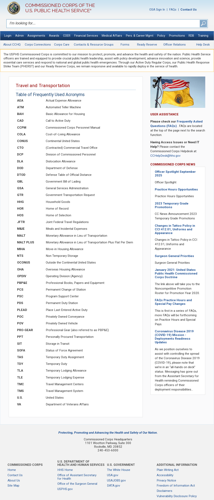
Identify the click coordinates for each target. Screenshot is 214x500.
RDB (191, 35)
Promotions (177, 35)
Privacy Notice (166, 480)
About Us (14, 480)
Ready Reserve (147, 44)
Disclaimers (164, 491)
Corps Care (61, 44)
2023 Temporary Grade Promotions (171, 205)
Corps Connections (38, 44)
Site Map (13, 485)
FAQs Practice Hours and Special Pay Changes (173, 302)
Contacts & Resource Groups (94, 44)
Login (7, 35)
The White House (118, 470)
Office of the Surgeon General (77, 484)
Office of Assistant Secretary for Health (76, 476)
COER (66, 35)
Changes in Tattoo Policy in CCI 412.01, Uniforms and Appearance (175, 229)
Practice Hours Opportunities (176, 189)
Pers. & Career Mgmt (139, 35)
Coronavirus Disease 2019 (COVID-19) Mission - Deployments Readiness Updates (174, 336)
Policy (161, 35)
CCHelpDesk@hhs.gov (165, 156)
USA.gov (112, 475)
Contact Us (15, 475)
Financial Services (86, 35)
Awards (54, 35)
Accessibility (165, 475)
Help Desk (203, 44)
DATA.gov (113, 485)
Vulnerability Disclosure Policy (177, 496)
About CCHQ (12, 44)
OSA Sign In (157, 9)
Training (203, 35)
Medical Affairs (112, 35)
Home (12, 470)
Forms (124, 44)
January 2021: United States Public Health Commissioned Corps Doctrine (176, 273)
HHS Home (65, 470)
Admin (19, 35)
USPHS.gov (65, 489)
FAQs (172, 9)
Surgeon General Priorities (174, 256)
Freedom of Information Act (176, 485)
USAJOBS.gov (116, 480)
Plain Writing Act (168, 470)
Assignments (36, 35)
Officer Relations (174, 44)
